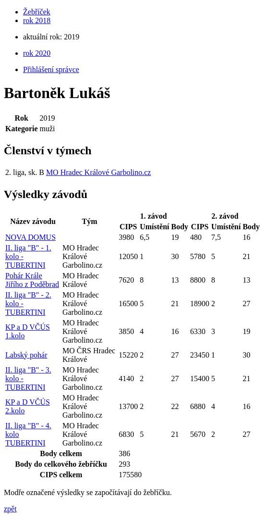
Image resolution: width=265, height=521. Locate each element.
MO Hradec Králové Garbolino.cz (98, 172)
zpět (10, 509)
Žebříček (36, 12)
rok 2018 (36, 20)
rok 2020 (36, 53)
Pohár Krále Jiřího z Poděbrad (32, 280)
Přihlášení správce (51, 69)
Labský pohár (26, 355)
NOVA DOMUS (30, 237)
